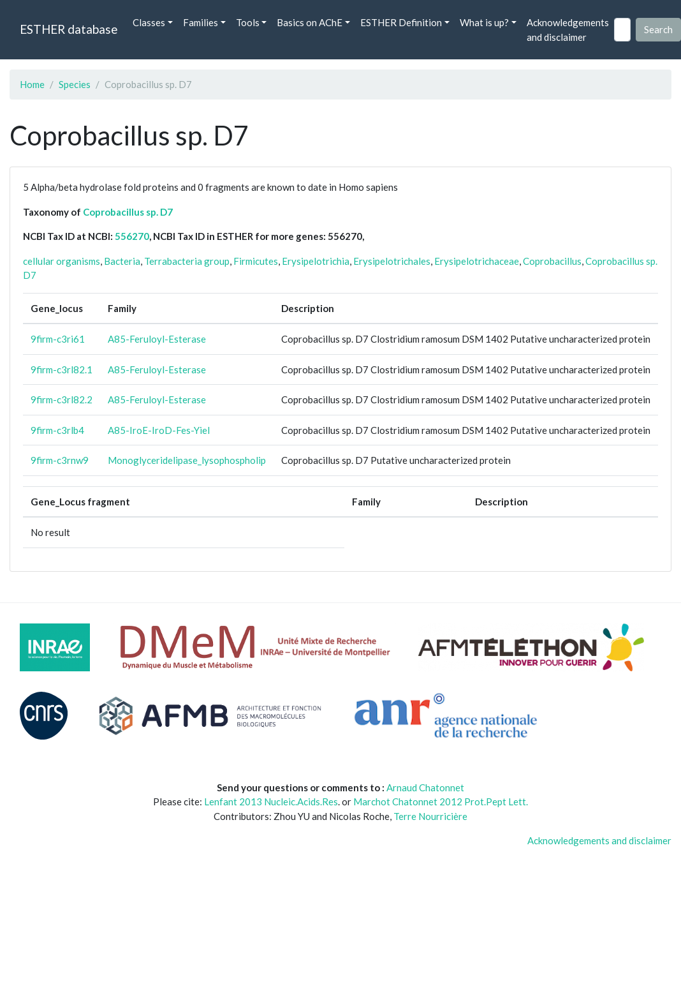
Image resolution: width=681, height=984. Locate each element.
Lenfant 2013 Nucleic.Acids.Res (271, 801)
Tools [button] (248, 22)
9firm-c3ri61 (58, 339)
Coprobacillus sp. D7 (128, 212)
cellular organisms (61, 261)
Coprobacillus (552, 261)
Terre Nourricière (430, 816)
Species (75, 84)
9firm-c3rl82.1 (61, 369)
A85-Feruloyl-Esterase (157, 339)
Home (32, 84)
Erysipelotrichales (391, 261)
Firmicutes (255, 261)
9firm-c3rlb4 (57, 430)
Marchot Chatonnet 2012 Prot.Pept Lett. (440, 801)
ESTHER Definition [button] (401, 22)
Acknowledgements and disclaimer (568, 30)
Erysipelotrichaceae (476, 261)
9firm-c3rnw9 (60, 460)
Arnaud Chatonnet (425, 787)
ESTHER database (68, 29)
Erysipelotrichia (315, 261)
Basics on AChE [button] (309, 22)
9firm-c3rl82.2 (61, 399)
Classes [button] (149, 22)
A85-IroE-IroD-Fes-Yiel (159, 430)
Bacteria (122, 261)
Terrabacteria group (187, 261)
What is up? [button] (484, 22)
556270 (132, 236)
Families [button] (200, 22)
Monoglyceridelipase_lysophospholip (187, 460)
